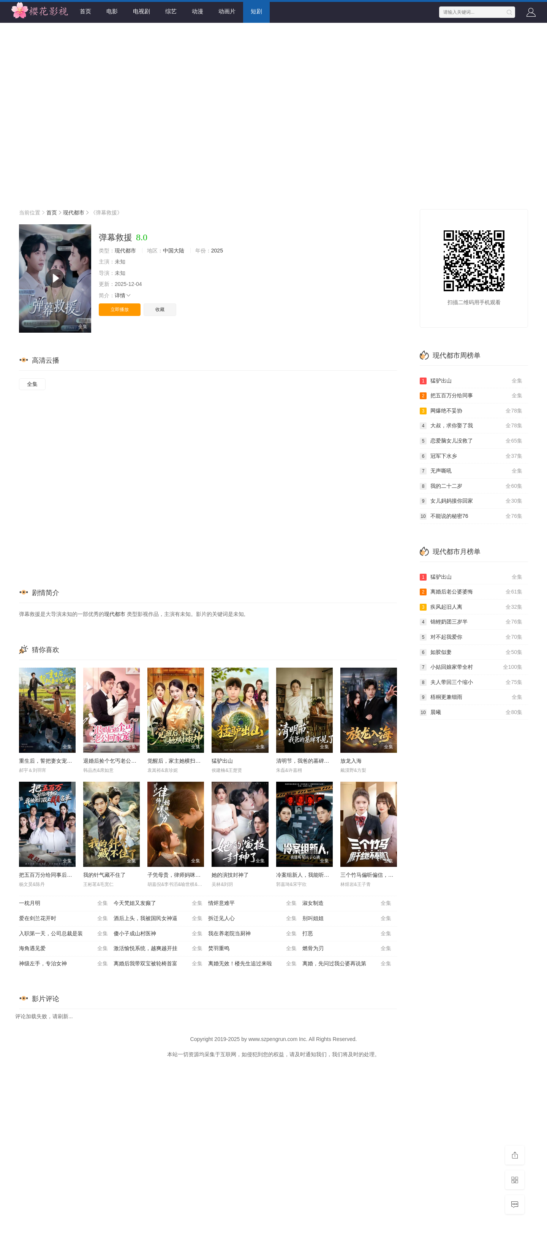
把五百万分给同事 (471, 396)
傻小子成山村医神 (158, 934)
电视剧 (141, 11)
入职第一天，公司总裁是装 (63, 934)
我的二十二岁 (471, 486)
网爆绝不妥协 (471, 411)
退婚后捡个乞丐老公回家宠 (115, 761)
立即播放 (120, 309)
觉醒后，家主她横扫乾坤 (176, 761)
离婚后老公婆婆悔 (471, 592)
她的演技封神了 (230, 875)
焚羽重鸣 (252, 948)
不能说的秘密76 (471, 516)
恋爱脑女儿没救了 (471, 441)
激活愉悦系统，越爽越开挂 (158, 948)
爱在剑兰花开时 (63, 918)
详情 (123, 295)
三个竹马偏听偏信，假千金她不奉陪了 (385, 875)
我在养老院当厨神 (252, 934)
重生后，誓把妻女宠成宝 (48, 761)
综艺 (171, 11)
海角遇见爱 (63, 948)
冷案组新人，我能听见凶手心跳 (313, 875)
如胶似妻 (471, 652)
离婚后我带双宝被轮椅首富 (158, 964)
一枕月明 (63, 903)
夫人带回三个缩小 (471, 682)
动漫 (197, 11)
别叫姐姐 (346, 918)
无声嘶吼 (471, 471)
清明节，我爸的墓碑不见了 (308, 761)
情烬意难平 (252, 903)
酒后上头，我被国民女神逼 (158, 918)
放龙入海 (351, 761)
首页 (85, 11)
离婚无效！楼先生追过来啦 (252, 964)
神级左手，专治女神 (63, 964)
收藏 (159, 309)
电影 (112, 11)
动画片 (227, 11)
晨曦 (471, 712)
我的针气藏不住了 (104, 875)
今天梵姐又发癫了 (158, 903)
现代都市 (73, 212)
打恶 (346, 934)
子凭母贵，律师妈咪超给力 (179, 875)
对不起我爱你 (471, 637)
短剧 (256, 11)
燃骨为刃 (346, 948)
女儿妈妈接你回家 (471, 501)
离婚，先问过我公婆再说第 (346, 964)
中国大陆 (173, 251)
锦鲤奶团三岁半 (471, 622)
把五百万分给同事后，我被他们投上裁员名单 (72, 875)
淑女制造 (346, 903)
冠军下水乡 (471, 456)
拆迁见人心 (252, 918)
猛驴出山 (222, 761)
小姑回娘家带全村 (471, 667)
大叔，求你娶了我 (471, 426)
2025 (217, 251)
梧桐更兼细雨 (471, 697)
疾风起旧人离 (471, 607)
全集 (32, 384)
